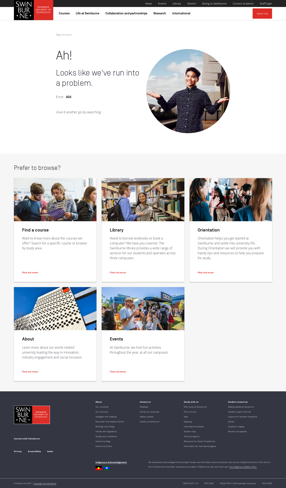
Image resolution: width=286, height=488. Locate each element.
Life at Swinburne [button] (88, 14)
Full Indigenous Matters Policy (243, 466)
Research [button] (160, 14)
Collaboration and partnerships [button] (127, 14)
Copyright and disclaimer (45, 483)
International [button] (182, 14)
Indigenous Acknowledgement (111, 462)
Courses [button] (65, 14)
